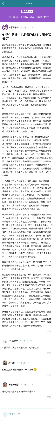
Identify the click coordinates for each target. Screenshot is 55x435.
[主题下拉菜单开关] (52, 3)
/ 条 (27, 3)
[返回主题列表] (3, 3)
